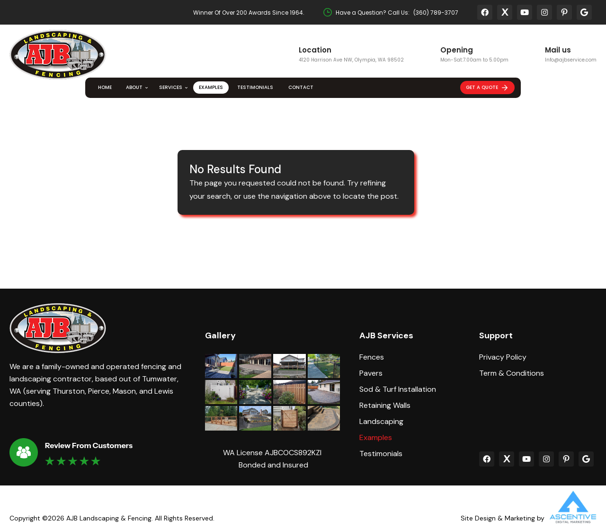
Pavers (371, 373)
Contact (300, 87)
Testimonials (255, 87)
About (134, 87)
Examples (211, 87)
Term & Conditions (511, 373)
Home (105, 87)
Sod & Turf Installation (397, 389)
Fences (371, 357)
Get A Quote (487, 87)
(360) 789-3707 (435, 13)
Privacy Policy (502, 357)
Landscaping (381, 421)
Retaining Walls (384, 405)
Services (170, 87)
